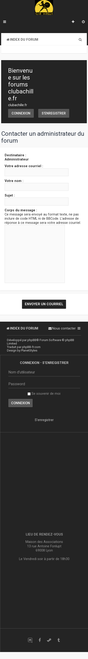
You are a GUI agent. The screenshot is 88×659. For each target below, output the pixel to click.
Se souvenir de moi (44, 393)
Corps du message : (21, 210)
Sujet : (10, 195)
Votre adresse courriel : (24, 166)
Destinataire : (15, 155)
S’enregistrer (54, 113)
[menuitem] (83, 22)
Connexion (21, 113)
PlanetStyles (29, 350)
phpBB (31, 340)
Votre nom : (14, 181)
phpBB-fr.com (31, 347)
